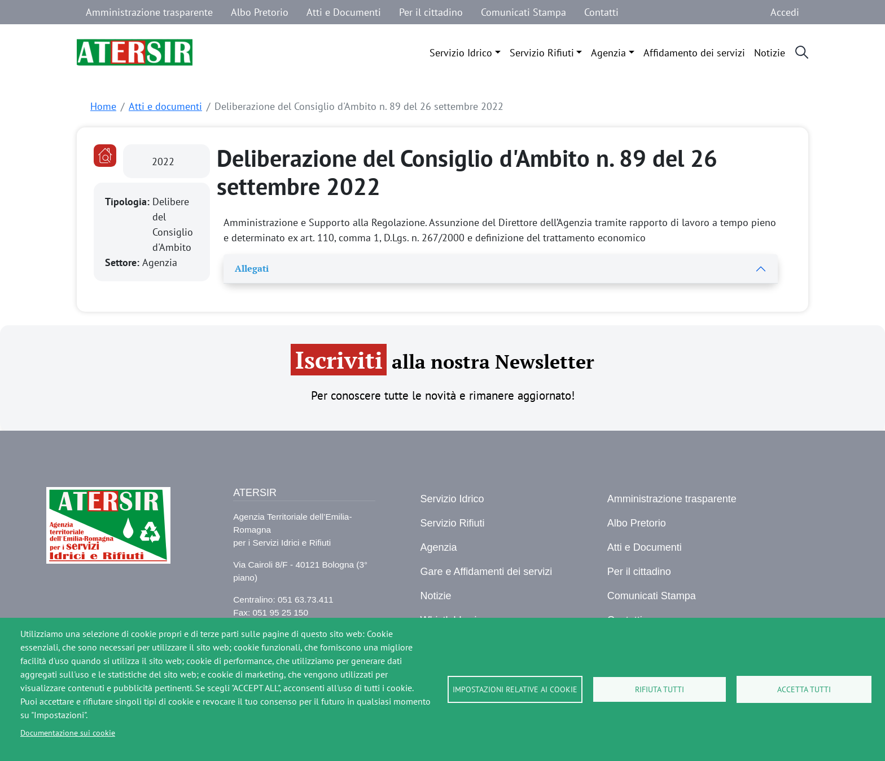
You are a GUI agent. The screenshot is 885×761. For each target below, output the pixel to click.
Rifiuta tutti (659, 689)
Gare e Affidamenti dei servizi (486, 571)
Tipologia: (128, 201)
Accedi (784, 12)
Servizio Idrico (461, 52)
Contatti (601, 12)
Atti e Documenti (343, 12)
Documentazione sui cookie (67, 733)
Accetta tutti (804, 689)
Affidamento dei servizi (694, 52)
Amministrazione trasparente (149, 12)
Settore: (123, 262)
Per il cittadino (431, 12)
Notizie (769, 52)
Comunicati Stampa (523, 12)
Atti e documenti (165, 106)
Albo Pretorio (259, 12)
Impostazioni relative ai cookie (515, 689)
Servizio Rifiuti (542, 52)
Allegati (252, 268)
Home (103, 106)
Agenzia (608, 52)
